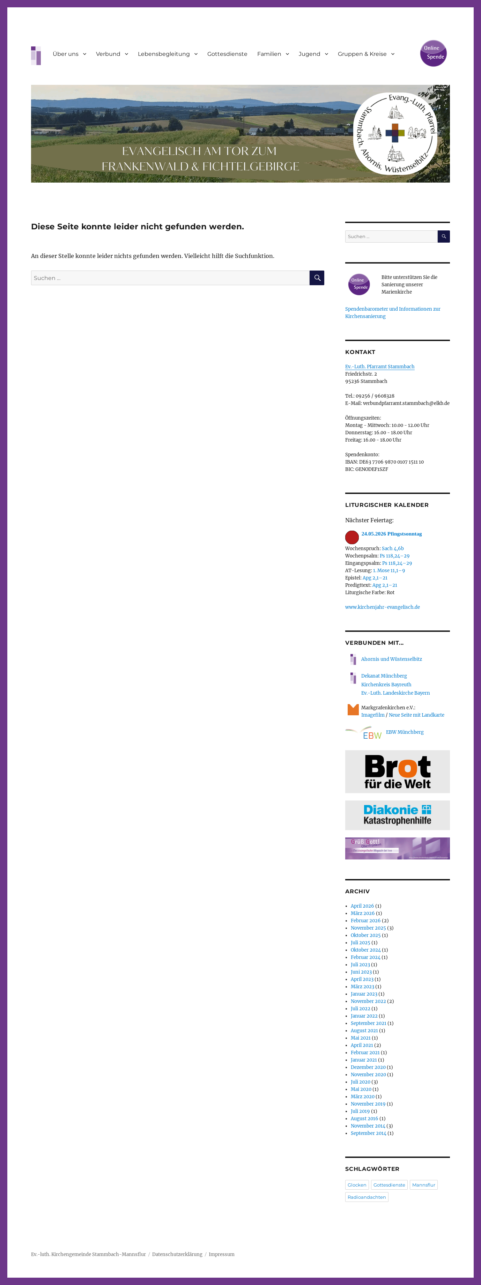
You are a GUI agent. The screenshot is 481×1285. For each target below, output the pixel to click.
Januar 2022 (364, 1016)
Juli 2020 (360, 1082)
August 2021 (364, 1031)
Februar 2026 (366, 921)
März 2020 (363, 1097)
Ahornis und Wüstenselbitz (383, 659)
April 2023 (362, 979)
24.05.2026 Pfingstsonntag (383, 534)
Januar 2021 (364, 1060)
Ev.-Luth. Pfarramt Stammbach (380, 367)
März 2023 (362, 987)
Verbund (108, 54)
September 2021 (368, 1023)
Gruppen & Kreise (362, 54)
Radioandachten (367, 1197)
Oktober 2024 (366, 950)
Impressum (222, 1254)
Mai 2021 (361, 1038)
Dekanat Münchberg (384, 676)
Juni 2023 (361, 972)
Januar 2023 (364, 994)
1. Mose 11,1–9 (389, 571)
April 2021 (362, 1045)
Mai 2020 (361, 1089)
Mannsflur (423, 1185)
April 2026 (362, 906)
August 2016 (364, 1119)
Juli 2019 (360, 1111)
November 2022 (368, 1001)
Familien (269, 54)
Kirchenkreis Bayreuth (386, 685)
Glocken (357, 1185)
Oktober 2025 (366, 935)
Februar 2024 (365, 957)
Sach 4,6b (393, 549)
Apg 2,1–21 (375, 578)
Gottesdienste (227, 54)
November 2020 (368, 1075)
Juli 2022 (360, 1009)
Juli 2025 (360, 943)
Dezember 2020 (368, 1067)
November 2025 (368, 928)
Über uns (66, 54)
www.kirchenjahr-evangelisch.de (382, 607)
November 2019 (368, 1104)
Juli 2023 (360, 965)
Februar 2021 (365, 1053)
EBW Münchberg (384, 732)
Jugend (309, 54)
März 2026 (363, 913)
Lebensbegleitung (164, 54)
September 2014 (368, 1133)
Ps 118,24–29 (395, 556)
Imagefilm (373, 715)
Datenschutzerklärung (177, 1254)
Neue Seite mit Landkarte (416, 715)
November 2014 (368, 1126)
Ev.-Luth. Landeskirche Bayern (395, 693)
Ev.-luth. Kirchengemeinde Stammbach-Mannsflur (88, 1254)
